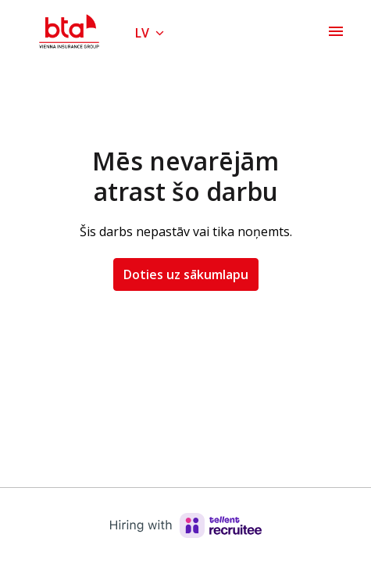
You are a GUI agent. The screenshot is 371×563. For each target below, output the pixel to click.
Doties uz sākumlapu (185, 274)
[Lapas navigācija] (335, 31)
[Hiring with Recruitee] (186, 525)
